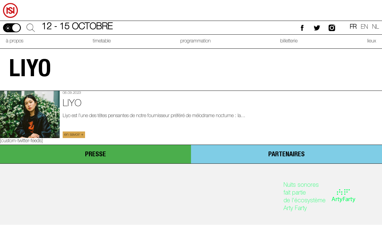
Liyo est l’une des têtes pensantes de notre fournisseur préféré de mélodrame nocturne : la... (154, 116)
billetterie (289, 41)
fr (353, 27)
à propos (14, 41)
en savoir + (74, 135)
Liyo (72, 104)
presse (95, 154)
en (364, 27)
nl (375, 27)
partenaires (286, 154)
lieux (371, 41)
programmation (195, 41)
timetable (102, 41)
